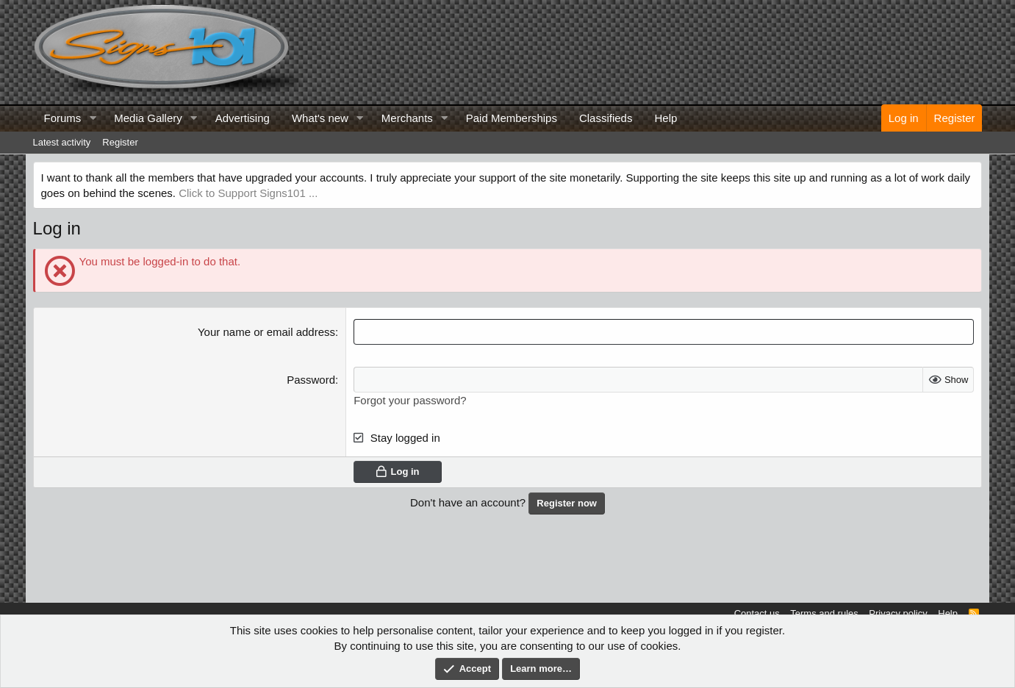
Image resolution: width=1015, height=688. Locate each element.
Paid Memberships (511, 118)
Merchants (407, 118)
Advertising (242, 118)
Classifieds (606, 118)
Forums (63, 118)
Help (665, 118)
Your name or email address (266, 332)
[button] (92, 118)
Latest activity (62, 142)
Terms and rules (824, 613)
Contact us (757, 613)
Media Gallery (148, 118)
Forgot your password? (410, 400)
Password (311, 379)
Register (119, 142)
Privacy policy (898, 613)
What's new (320, 118)
